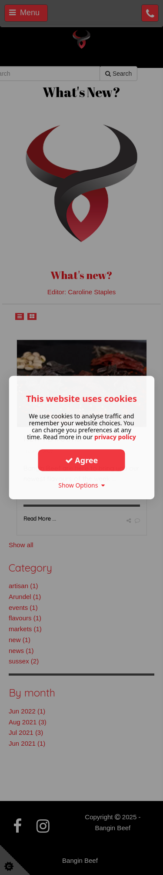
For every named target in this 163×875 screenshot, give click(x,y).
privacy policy (115, 437)
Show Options (81, 485)
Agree (81, 460)
